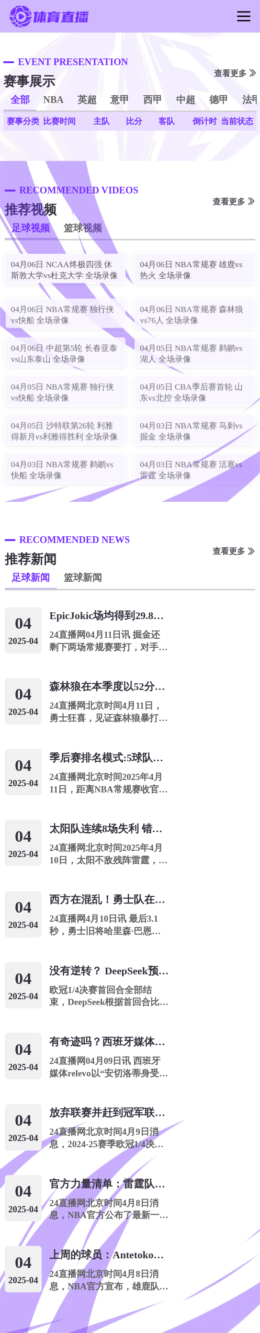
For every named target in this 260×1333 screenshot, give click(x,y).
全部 (20, 99)
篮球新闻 (83, 577)
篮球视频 (83, 228)
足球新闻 (30, 577)
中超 (185, 99)
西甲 (152, 99)
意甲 (119, 99)
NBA (53, 99)
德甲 (218, 99)
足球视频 (30, 228)
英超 (87, 99)
